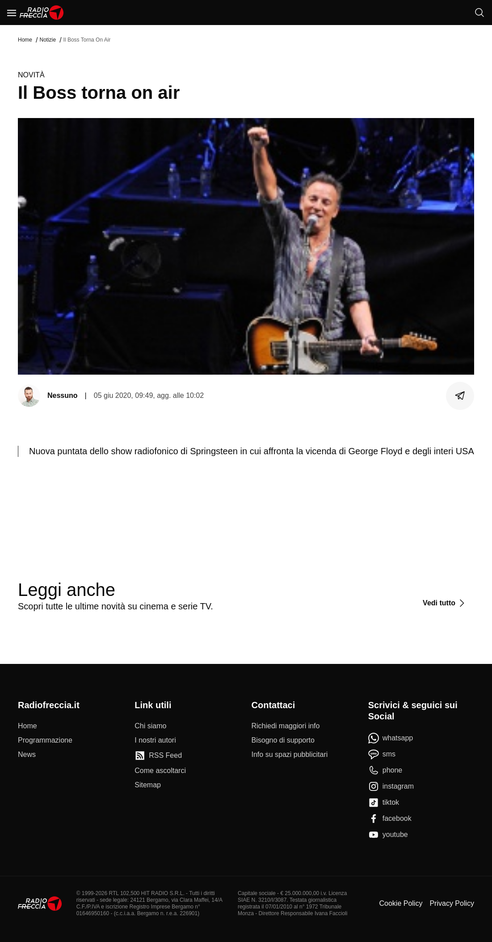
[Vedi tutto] (445, 603)
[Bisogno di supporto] (283, 740)
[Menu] (11, 12)
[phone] (385, 770)
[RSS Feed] (158, 755)
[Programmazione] (45, 740)
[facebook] (390, 818)
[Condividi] (460, 396)
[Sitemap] (148, 785)
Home (25, 40)
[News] (27, 754)
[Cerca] (479, 12)
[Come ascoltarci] (160, 770)
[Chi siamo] (150, 726)
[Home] (42, 12)
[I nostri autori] (155, 740)
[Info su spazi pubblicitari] (290, 754)
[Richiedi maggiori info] (286, 726)
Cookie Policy (400, 903)
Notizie (47, 40)
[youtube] (388, 834)
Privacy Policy (451, 903)
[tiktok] (383, 802)
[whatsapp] (390, 738)
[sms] (381, 754)
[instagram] (391, 786)
